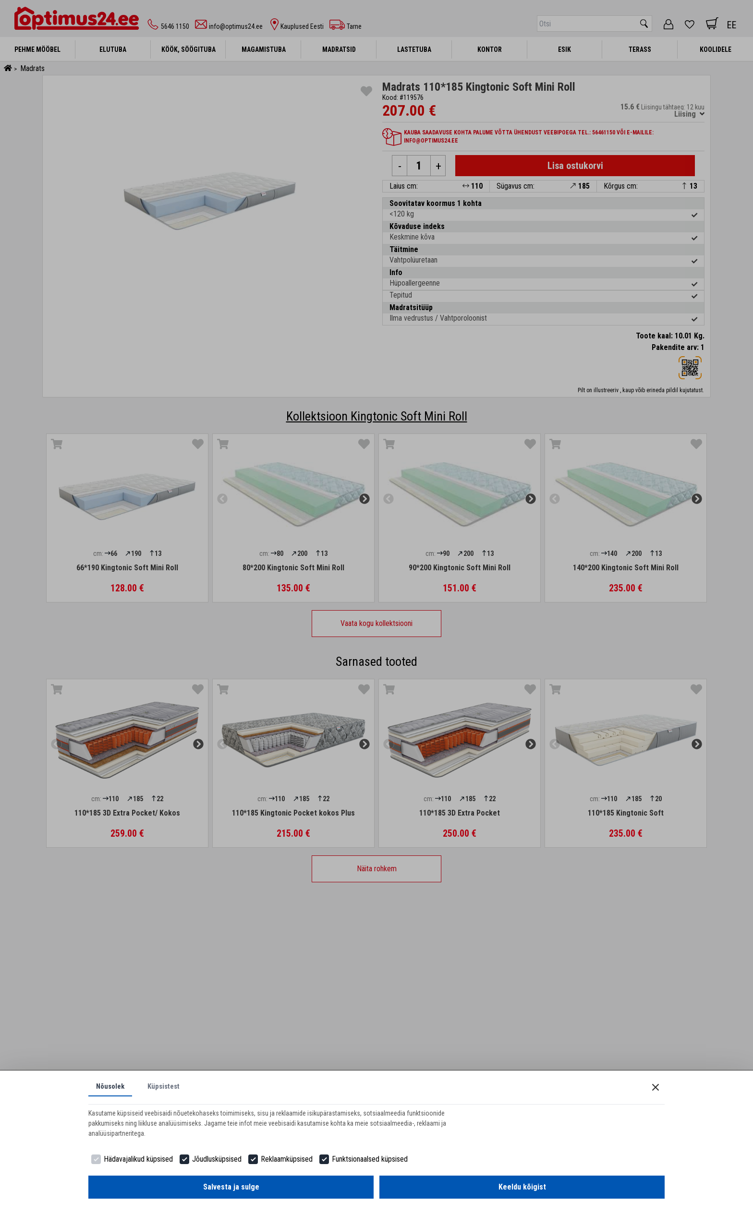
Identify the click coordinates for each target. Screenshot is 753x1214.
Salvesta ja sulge (231, 1186)
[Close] (655, 1085)
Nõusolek (111, 1085)
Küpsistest (168, 1085)
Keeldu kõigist (522, 1186)
